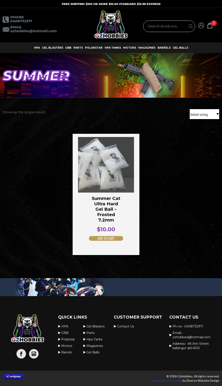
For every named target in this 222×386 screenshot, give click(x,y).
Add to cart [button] (100, 238)
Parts (78, 47)
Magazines (146, 47)
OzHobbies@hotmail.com (33, 31)
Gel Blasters (52, 47)
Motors (129, 47)
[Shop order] (204, 114)
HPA (37, 47)
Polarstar (94, 47)
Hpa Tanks (113, 47)
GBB (68, 47)
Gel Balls (180, 47)
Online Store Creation (167, 380)
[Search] (190, 26)
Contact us (125, 326)
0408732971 (21, 21)
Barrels (164, 47)
